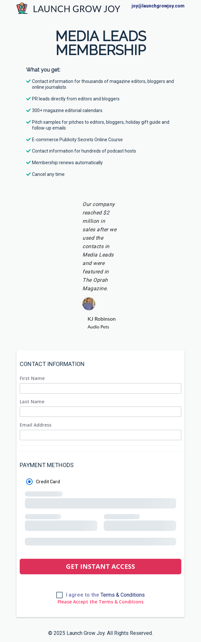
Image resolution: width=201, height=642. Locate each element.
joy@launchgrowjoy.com (158, 5)
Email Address (35, 425)
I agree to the (105, 595)
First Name (32, 378)
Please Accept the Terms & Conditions (100, 602)
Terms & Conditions (122, 595)
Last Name (32, 402)
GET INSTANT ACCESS (100, 566)
